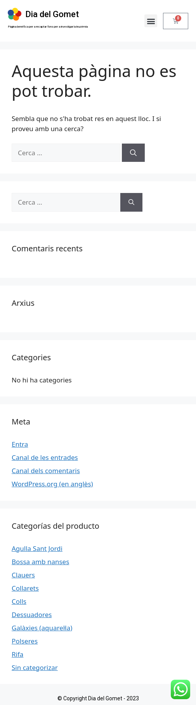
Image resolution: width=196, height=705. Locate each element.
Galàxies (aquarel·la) (42, 627)
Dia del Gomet (52, 14)
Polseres (25, 641)
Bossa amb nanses (40, 561)
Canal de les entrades (45, 457)
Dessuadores (32, 614)
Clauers (23, 574)
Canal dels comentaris (46, 470)
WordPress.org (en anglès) (52, 483)
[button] (150, 20)
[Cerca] (133, 153)
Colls (19, 601)
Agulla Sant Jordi (37, 548)
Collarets (25, 588)
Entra (20, 444)
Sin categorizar (35, 667)
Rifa (17, 654)
